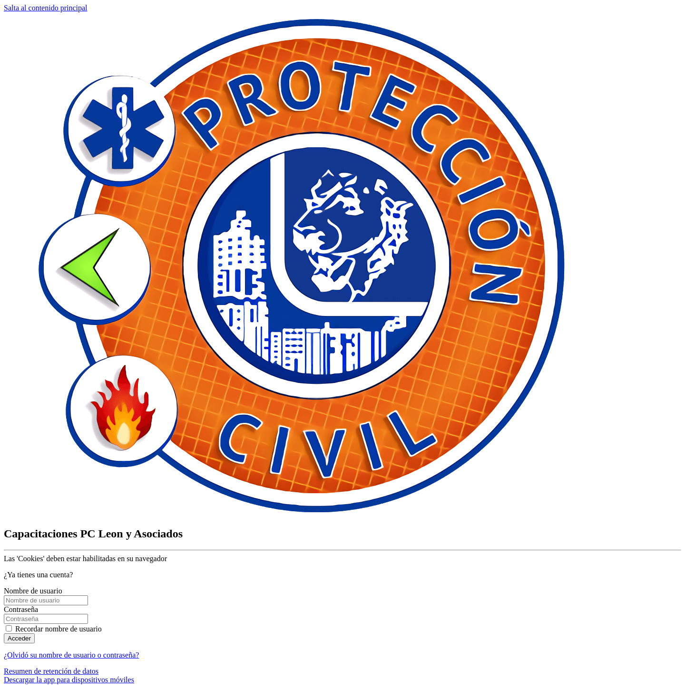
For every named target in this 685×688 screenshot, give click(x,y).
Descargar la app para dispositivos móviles (69, 680)
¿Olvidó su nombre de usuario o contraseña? (71, 655)
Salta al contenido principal (46, 8)
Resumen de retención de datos (51, 671)
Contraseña (21, 609)
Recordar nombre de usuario (58, 629)
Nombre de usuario (33, 591)
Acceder (19, 638)
